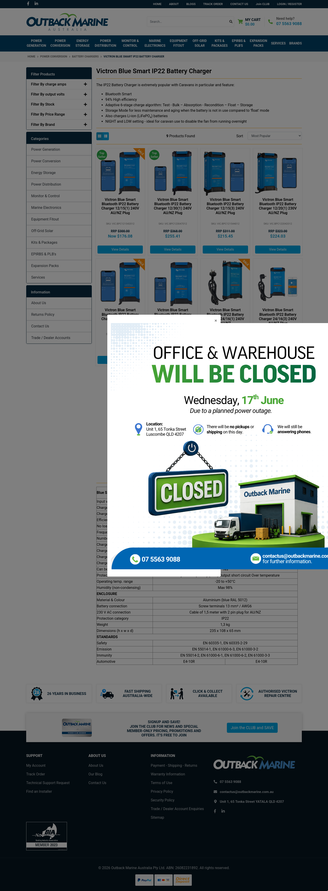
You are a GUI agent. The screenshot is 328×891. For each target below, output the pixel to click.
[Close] (216, 320)
